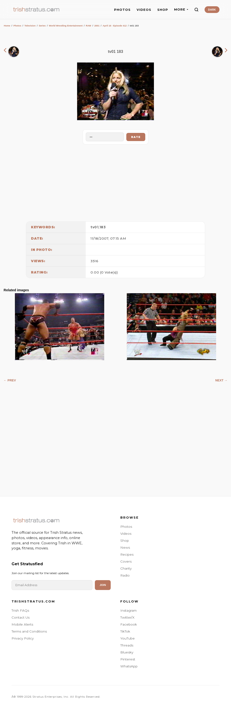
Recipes (127, 554)
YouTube (127, 638)
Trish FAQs (20, 610)
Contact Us (21, 617)
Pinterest (127, 659)
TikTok (125, 631)
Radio (125, 575)
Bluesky (126, 652)
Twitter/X (127, 617)
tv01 (94, 227)
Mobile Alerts (22, 624)
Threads (126, 645)
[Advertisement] (115, 182)
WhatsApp (129, 666)
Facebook (128, 624)
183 (102, 227)
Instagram (128, 610)
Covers (126, 561)
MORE (181, 9)
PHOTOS (122, 10)
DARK (212, 9)
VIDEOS (144, 10)
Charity (126, 568)
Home (7, 25)
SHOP (162, 10)
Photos (17, 25)
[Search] (196, 9)
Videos (125, 533)
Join (103, 585)
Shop (124, 540)
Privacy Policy (23, 638)
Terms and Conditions (29, 631)
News (125, 547)
